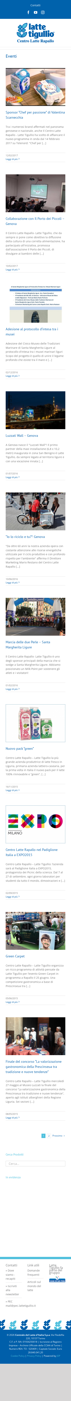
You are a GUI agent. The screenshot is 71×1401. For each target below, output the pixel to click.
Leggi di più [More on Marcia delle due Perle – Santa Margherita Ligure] (12, 689)
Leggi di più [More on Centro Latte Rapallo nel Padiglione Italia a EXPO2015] (12, 896)
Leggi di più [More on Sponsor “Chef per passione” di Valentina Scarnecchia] (12, 159)
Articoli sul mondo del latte (34, 1286)
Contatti (35, 5)
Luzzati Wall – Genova (22, 435)
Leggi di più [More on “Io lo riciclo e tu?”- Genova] (12, 582)
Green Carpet (15, 956)
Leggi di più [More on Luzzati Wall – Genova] (12, 477)
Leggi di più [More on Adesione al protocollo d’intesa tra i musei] (12, 375)
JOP (58, 1355)
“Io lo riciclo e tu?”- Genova (25, 537)
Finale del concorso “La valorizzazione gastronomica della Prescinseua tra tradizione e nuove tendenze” (34, 1066)
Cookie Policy (18, 1355)
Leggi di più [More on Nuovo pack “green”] (12, 790)
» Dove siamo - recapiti (10, 1274)
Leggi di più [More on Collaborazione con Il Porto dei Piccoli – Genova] (12, 269)
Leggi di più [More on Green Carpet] (12, 1002)
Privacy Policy (34, 1355)
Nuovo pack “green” (20, 748)
